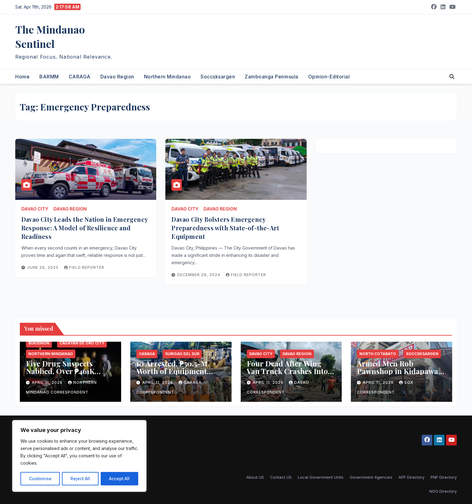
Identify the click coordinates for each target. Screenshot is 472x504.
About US (255, 477)
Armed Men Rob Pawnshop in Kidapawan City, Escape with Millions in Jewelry (400, 374)
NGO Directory (443, 491)
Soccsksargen (217, 77)
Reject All (80, 478)
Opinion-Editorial (329, 77)
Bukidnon (38, 343)
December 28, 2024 (199, 274)
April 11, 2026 (48, 382)
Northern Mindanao (167, 77)
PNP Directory (444, 477)
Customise (40, 478)
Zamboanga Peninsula (271, 77)
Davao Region (117, 77)
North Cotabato (377, 353)
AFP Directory (411, 477)
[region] (79, 456)
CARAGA (80, 77)
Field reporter (84, 267)
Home (22, 77)
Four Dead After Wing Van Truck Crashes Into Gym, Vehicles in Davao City (287, 374)
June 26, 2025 (43, 267)
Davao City (34, 208)
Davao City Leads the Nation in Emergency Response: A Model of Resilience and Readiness (84, 227)
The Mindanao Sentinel (50, 36)
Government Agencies (371, 477)
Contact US (281, 477)
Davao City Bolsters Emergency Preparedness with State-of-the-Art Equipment (225, 227)
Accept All (119, 478)
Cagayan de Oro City (81, 343)
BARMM (49, 77)
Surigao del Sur (182, 353)
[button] (451, 77)
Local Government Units (321, 477)
